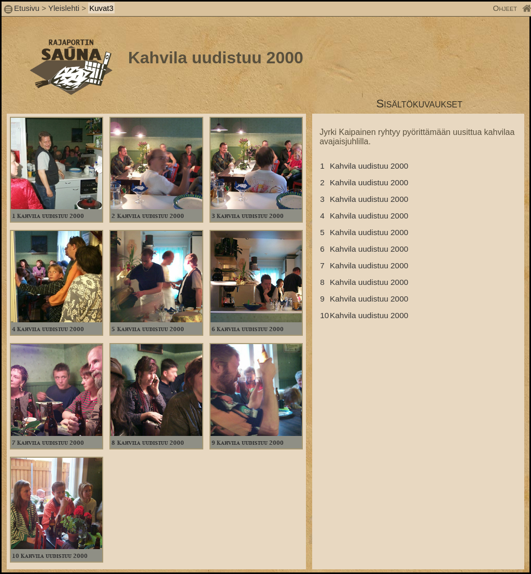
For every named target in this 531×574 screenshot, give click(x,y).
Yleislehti (63, 8)
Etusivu (27, 8)
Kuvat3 (101, 8)
